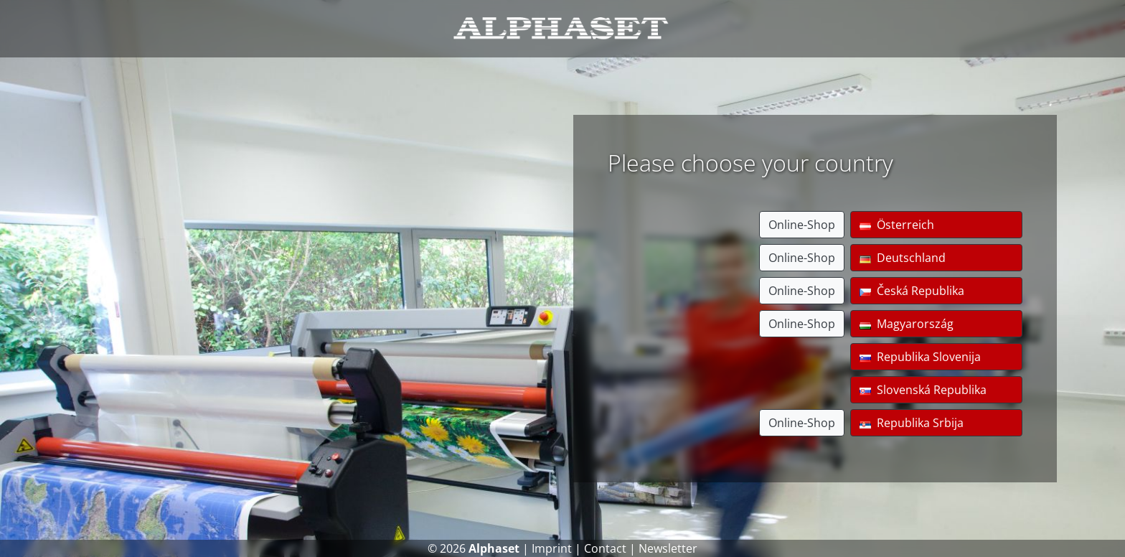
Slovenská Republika (923, 390)
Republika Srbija (912, 423)
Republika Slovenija (920, 357)
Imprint (552, 548)
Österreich (897, 225)
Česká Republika (912, 291)
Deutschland (903, 258)
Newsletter (668, 548)
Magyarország (907, 324)
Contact (605, 548)
